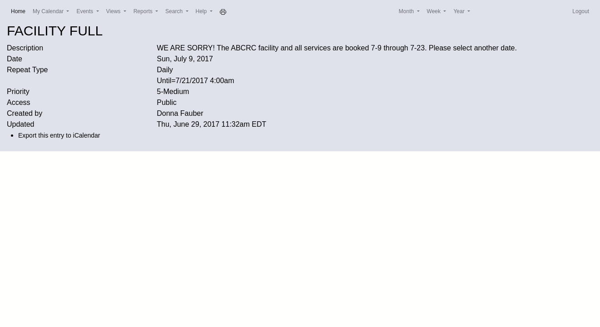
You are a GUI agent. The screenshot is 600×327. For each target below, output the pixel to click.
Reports (144, 11)
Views (114, 11)
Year (459, 11)
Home (20, 11)
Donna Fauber (180, 113)
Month (407, 11)
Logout (580, 11)
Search (174, 11)
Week (434, 11)
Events (85, 11)
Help (202, 11)
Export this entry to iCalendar (59, 135)
